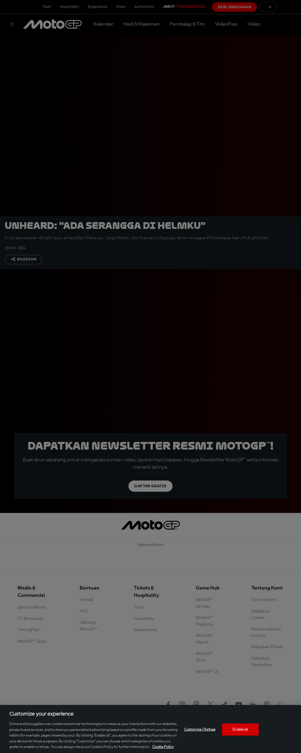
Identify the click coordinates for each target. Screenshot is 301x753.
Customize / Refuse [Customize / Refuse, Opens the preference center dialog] (199, 729)
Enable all (240, 729)
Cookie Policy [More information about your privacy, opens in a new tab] (163, 747)
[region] (150, 729)
